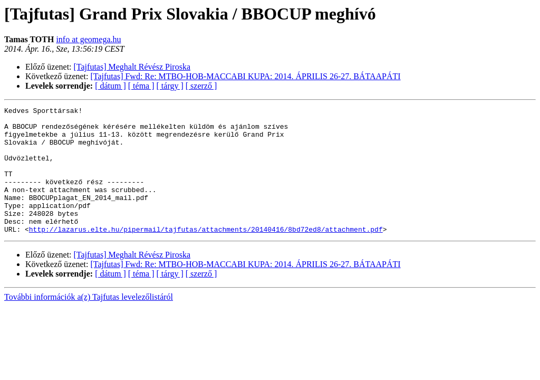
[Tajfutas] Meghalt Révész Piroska (132, 66)
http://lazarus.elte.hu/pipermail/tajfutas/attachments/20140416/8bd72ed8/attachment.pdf (206, 254)
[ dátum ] (110, 85)
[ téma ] (141, 85)
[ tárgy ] (170, 85)
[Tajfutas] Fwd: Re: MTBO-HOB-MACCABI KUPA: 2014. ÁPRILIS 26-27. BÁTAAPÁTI (246, 76)
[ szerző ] (201, 85)
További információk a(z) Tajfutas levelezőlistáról (88, 322)
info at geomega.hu (88, 39)
